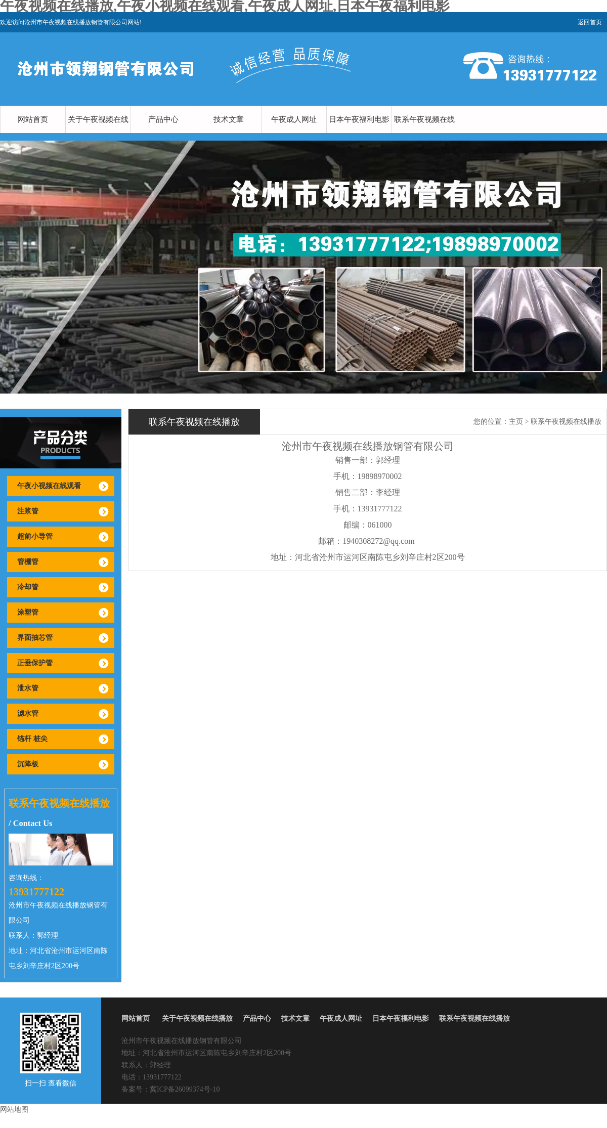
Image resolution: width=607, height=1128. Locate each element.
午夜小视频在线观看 (49, 486)
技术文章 (228, 119)
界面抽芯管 (35, 637)
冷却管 (27, 587)
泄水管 (27, 688)
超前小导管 (35, 536)
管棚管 (27, 562)
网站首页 (33, 119)
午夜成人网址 (294, 119)
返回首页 (590, 22)
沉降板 (27, 764)
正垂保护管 (35, 663)
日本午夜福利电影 (359, 119)
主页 (516, 421)
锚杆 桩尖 (32, 739)
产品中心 (163, 119)
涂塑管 (27, 612)
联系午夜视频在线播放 (424, 133)
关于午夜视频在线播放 (98, 133)
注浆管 (27, 511)
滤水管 (27, 713)
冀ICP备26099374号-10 (185, 1089)
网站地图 (14, 1109)
